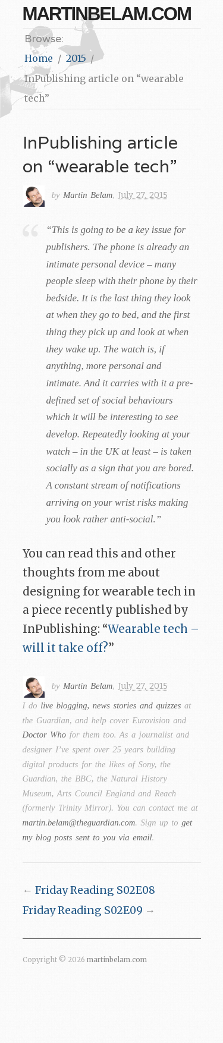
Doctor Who (45, 734)
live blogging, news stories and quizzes (110, 705)
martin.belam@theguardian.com (79, 822)
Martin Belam (87, 195)
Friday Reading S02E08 (95, 890)
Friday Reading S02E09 (83, 910)
